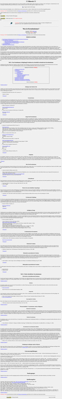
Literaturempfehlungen (6, 43)
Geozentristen (17, 70)
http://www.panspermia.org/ (7, 297)
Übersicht (4, 114)
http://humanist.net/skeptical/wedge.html (18, 382)
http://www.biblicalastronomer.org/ (8, 107)
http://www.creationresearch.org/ (7, 140)
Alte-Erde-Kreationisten (19, 72)
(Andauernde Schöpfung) (21, 75)
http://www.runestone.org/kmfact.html (22, 381)
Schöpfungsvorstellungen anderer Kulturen (11, 42)
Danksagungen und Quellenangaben (8, 44)
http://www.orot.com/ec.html (7, 239)
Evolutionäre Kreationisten (19, 77)
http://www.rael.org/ (5, 287)
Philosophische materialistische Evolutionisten (22, 80)
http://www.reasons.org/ (6, 205)
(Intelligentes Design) (20, 76)
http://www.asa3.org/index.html (19, 173)
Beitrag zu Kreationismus (22, 10)
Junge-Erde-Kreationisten (19, 71)
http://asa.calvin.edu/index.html (7, 173)
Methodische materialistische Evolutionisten (22, 79)
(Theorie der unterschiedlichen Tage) (23, 74)
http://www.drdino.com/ (6, 146)
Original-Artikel (25, 347)
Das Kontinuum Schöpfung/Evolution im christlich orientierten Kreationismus (15, 39)
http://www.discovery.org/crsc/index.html (9, 222)
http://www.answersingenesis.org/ (7, 134)
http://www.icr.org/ (5, 127)
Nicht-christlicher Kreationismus (7, 40)
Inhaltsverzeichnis (4, 84)
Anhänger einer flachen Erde (19, 69)
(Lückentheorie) (19, 73)
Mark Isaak (34, 31)
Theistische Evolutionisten (19, 78)
